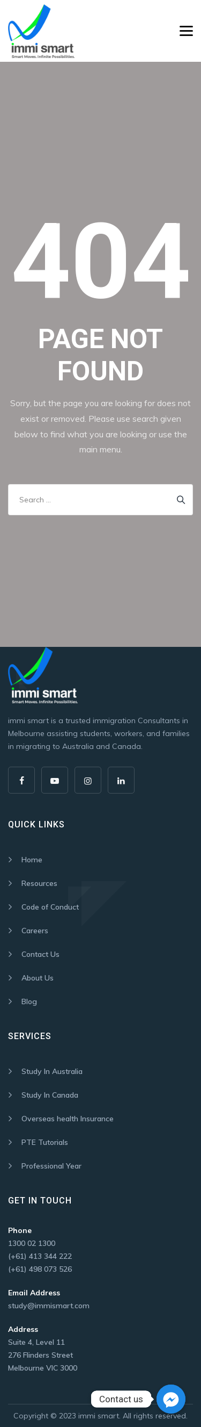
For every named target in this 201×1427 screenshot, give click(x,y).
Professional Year (51, 1166)
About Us (37, 978)
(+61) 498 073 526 (40, 1269)
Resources (39, 883)
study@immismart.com (49, 1305)
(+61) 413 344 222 (40, 1256)
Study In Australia (52, 1071)
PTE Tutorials (44, 1142)
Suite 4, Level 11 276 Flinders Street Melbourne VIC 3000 (42, 1355)
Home (31, 859)
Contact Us (40, 954)
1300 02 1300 (31, 1243)
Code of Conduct (50, 907)
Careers (34, 930)
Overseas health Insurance (67, 1118)
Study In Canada (49, 1095)
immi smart (98, 1416)
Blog (29, 1001)
